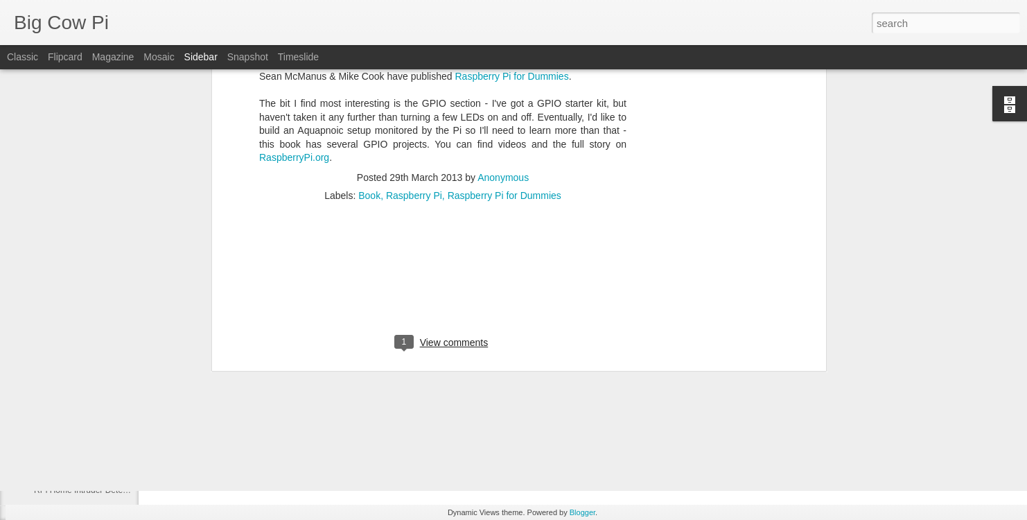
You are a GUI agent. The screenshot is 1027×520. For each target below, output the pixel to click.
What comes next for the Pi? (86, 459)
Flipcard (65, 56)
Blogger (582, 512)
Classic (22, 56)
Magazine (113, 56)
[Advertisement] (442, 149)
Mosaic (158, 56)
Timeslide (298, 56)
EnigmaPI (52, 428)
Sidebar (201, 56)
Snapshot (247, 56)
